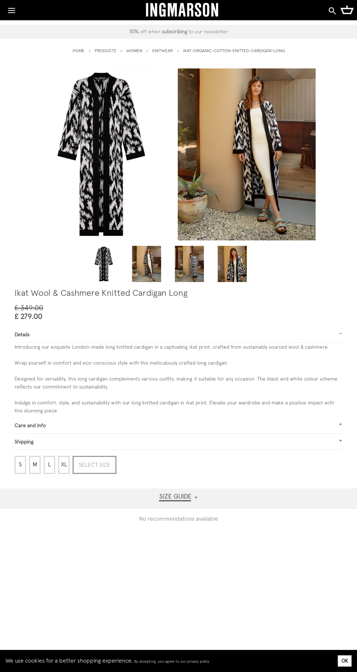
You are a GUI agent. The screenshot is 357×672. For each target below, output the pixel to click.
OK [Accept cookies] (344, 661)
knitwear (162, 50)
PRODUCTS (105, 50)
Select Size (94, 464)
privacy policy (198, 661)
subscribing (174, 31)
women (134, 50)
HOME (79, 50)
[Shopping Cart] (347, 9)
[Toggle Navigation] (11, 8)
